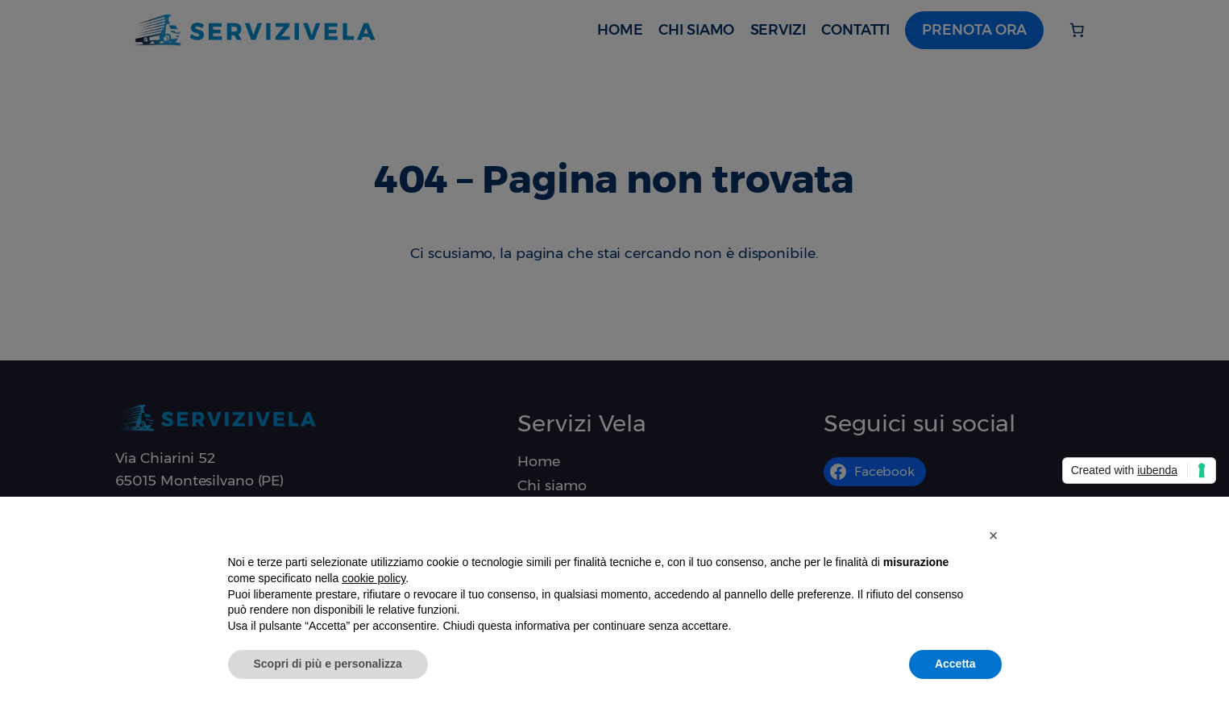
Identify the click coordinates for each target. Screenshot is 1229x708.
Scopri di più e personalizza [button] (328, 663)
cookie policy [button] (373, 578)
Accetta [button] (955, 663)
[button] (994, 535)
